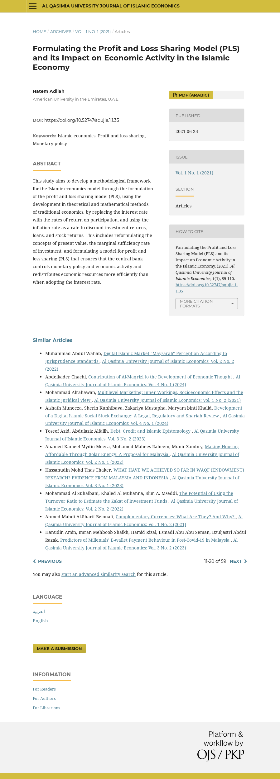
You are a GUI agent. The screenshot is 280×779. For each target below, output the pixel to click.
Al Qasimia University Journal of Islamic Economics (111, 6)
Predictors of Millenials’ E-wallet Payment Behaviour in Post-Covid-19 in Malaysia (145, 540)
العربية (39, 611)
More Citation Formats (196, 303)
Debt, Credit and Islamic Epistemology (151, 431)
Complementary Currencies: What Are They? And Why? (176, 517)
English (40, 621)
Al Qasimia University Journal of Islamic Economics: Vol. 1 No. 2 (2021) (167, 400)
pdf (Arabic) (193, 95)
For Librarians (46, 707)
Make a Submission (59, 648)
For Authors (44, 698)
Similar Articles (53, 340)
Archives (60, 31)
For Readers (44, 689)
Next (236, 561)
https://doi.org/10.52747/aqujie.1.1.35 (81, 120)
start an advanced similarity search (98, 574)
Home (39, 31)
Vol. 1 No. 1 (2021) (93, 31)
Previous (50, 561)
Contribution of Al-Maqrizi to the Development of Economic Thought (160, 377)
